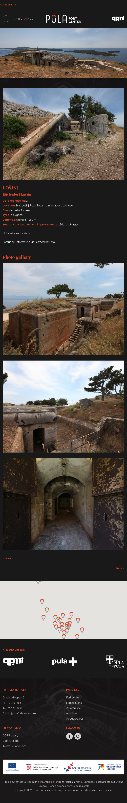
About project (74, 718)
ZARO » (120, 568)
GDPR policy (10, 735)
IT (19, 19)
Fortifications (74, 702)
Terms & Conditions (14, 746)
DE (31, 19)
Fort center (73, 697)
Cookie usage (11, 740)
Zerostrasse (73, 708)
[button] (67, 627)
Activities (71, 713)
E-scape (107, 790)
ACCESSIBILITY (8, 4)
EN (25, 19)
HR (13, 19)
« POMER (8, 558)
